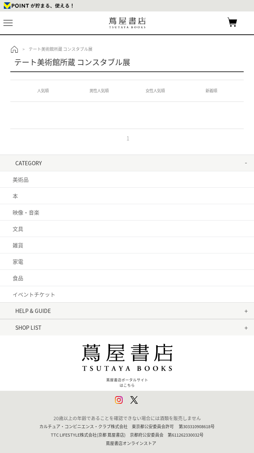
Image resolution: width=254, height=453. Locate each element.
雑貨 (18, 245)
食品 (18, 278)
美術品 (21, 179)
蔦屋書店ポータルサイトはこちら (127, 362)
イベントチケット (34, 294)
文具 (18, 228)
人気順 (43, 90)
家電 (18, 261)
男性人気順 (98, 90)
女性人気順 (155, 90)
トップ (14, 49)
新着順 (211, 90)
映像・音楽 (26, 212)
